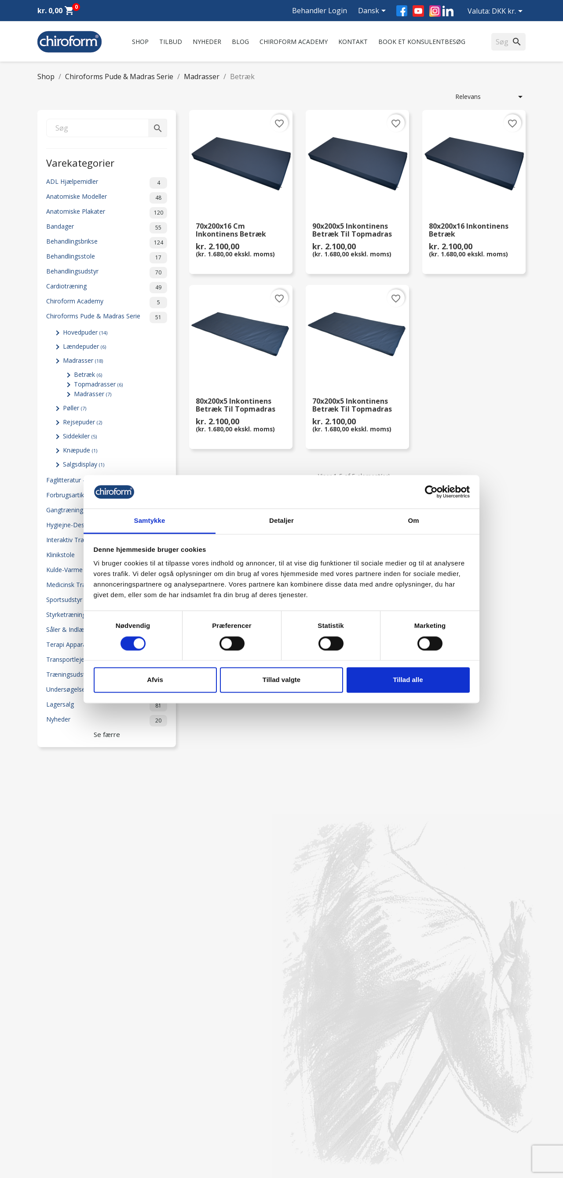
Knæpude (80, 450)
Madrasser (83, 360)
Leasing (48, 1120)
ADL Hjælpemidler (106, 183)
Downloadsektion (62, 1108)
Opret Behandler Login (69, 1131)
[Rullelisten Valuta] (509, 12)
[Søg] (106, 128)
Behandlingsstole (106, 257)
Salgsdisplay (83, 464)
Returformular (183, 1120)
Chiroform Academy (294, 41)
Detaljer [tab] (281, 521)
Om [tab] (413, 521)
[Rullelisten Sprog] (373, 11)
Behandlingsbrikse (106, 242)
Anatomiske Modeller (106, 198)
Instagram (435, 11)
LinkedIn (447, 10)
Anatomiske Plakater (106, 213)
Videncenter (54, 1097)
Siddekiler (80, 436)
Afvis (155, 680)
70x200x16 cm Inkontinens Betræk (231, 230)
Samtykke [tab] (149, 521)
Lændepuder (84, 346)
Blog (240, 41)
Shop (140, 41)
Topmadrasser (98, 384)
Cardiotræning (106, 287)
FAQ (169, 1053)
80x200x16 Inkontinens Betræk (468, 230)
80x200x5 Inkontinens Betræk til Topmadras (235, 405)
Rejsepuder (82, 422)
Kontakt (353, 41)
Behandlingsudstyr (106, 272)
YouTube (418, 11)
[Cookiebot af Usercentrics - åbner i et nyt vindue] (431, 491)
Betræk (88, 374)
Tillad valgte (281, 680)
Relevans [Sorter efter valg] (490, 96)
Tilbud (170, 41)
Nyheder (207, 41)
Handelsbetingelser (190, 1108)
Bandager (106, 227)
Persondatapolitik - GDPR (199, 1097)
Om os (172, 1030)
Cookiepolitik (181, 1131)
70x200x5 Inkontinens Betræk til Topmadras (352, 405)
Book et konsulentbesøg (421, 41)
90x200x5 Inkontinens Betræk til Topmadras (352, 230)
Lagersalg (106, 705)
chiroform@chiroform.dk (323, 1084)
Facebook (401, 10)
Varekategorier (80, 162)
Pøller (74, 408)
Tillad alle (408, 680)
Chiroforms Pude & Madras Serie (106, 317)
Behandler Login (319, 10)
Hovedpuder (85, 332)
